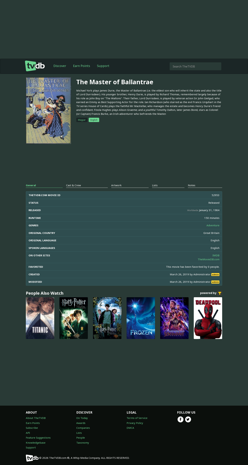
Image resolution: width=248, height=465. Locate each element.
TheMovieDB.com (208, 259)
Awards (80, 423)
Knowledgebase (35, 442)
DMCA (130, 427)
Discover (59, 66)
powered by (211, 293)
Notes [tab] (191, 185)
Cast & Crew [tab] (73, 185)
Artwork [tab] (116, 185)
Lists (79, 432)
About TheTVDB (36, 418)
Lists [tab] (155, 185)
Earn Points (81, 66)
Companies (83, 427)
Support (103, 66)
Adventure (212, 225)
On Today (82, 418)
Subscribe (32, 427)
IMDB (216, 255)
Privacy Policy (135, 423)
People (80, 437)
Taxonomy (82, 442)
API (28, 432)
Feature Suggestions (38, 437)
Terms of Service (137, 418)
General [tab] (31, 185)
